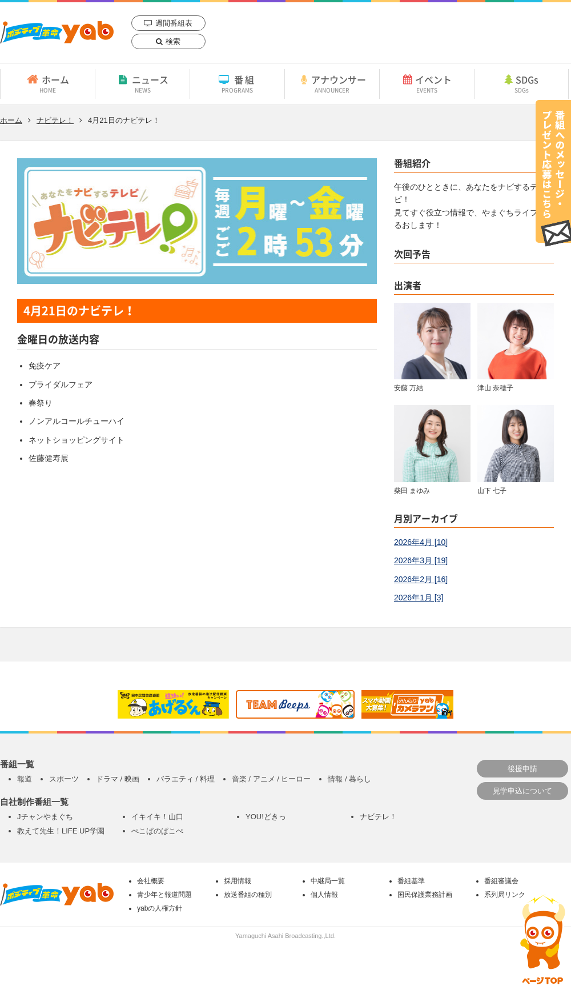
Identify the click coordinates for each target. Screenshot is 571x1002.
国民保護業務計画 (424, 895)
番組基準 (411, 881)
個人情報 (324, 895)
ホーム (48, 83)
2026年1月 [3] (418, 597)
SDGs (521, 83)
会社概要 (150, 881)
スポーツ (64, 779)
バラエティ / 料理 (185, 779)
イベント (427, 83)
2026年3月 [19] (421, 560)
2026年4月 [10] (421, 542)
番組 (237, 83)
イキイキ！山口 (157, 816)
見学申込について (522, 791)
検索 (173, 41)
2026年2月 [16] (421, 579)
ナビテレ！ (55, 120)
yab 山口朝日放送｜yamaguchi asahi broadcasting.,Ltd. (57, 32)
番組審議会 (501, 881)
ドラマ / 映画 (117, 779)
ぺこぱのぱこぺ (157, 831)
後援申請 (522, 768)
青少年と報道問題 (164, 895)
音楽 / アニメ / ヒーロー (271, 779)
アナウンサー (332, 83)
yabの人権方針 (159, 908)
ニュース (142, 83)
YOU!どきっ (266, 816)
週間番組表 (173, 23)
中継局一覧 (328, 881)
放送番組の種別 (248, 895)
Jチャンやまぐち (45, 816)
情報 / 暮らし (349, 779)
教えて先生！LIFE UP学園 (60, 831)
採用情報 (237, 881)
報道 (24, 779)
